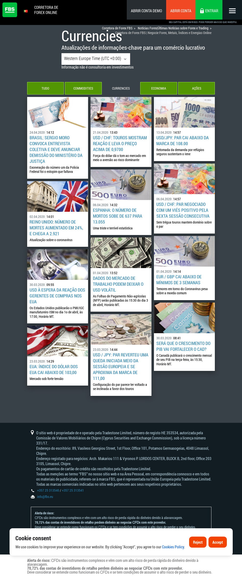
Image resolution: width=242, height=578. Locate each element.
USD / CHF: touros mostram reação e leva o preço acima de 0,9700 (120, 143)
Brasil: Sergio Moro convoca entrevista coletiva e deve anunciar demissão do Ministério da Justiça (56, 149)
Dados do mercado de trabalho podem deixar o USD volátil (118, 284)
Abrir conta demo (146, 10)
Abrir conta (180, 10)
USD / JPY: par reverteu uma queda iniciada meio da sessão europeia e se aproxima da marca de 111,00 (120, 366)
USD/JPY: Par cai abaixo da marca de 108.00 (182, 140)
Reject (198, 553)
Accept (217, 553)
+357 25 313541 (73, 490)
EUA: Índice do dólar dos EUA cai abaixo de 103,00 (54, 369)
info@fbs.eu (45, 496)
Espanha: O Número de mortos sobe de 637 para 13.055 (117, 216)
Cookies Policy (173, 558)
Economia (158, 88)
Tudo (45, 88)
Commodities (83, 88)
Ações (196, 88)
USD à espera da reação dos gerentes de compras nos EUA (57, 296)
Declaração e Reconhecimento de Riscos (98, 531)
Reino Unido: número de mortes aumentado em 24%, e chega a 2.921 (56, 227)
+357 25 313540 (48, 490)
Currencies (121, 88)
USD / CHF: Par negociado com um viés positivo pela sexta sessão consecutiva (182, 210)
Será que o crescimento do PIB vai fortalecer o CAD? (183, 346)
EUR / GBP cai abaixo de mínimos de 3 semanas (179, 279)
